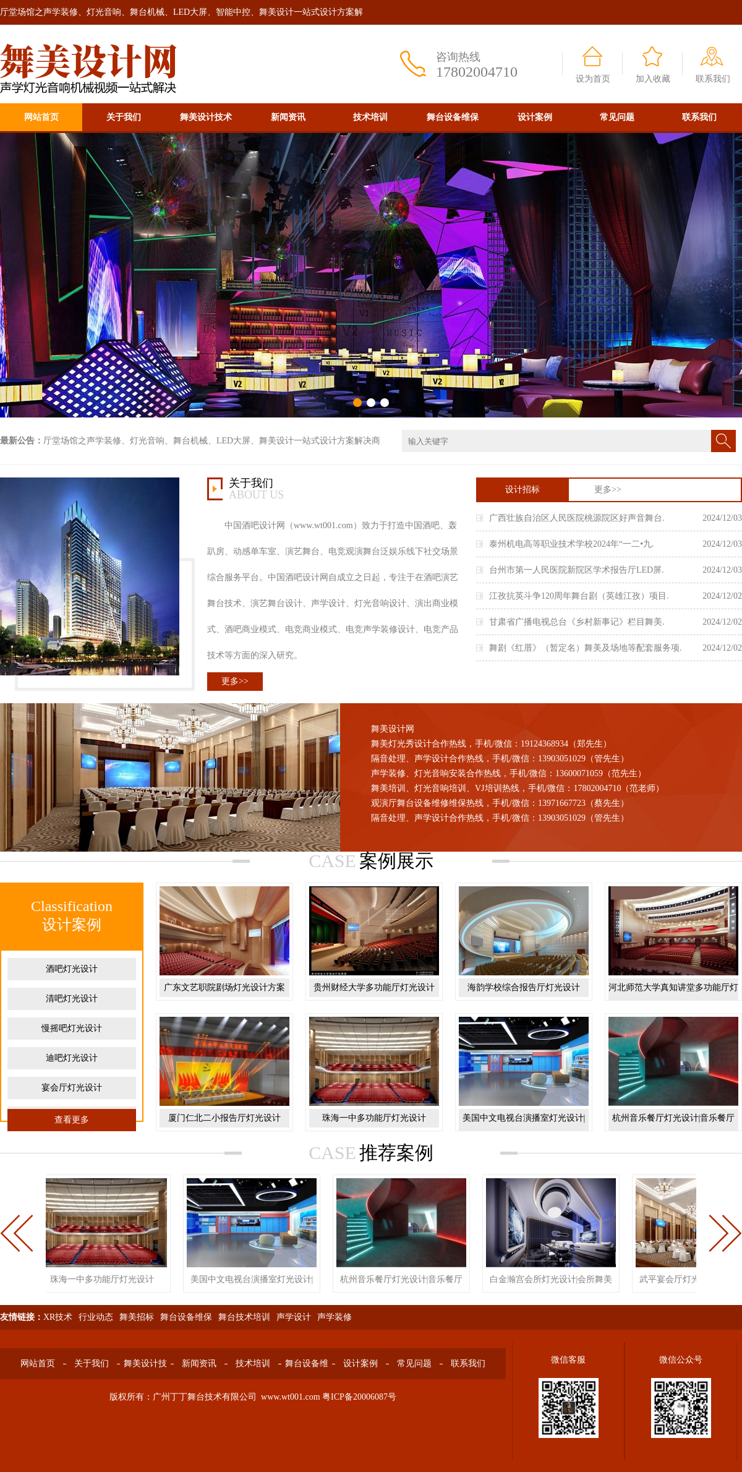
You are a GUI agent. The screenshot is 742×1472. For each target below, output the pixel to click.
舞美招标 (136, 1317)
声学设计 (293, 1317)
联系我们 (713, 78)
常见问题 (617, 117)
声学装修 (334, 1317)
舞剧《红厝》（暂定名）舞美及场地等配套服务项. (585, 648)
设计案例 (535, 117)
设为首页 (593, 78)
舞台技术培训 (244, 1317)
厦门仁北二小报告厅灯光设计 (224, 1118)
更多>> (235, 681)
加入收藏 (653, 78)
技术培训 (370, 117)
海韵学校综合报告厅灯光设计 (523, 987)
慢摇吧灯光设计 (71, 1028)
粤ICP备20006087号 (359, 1396)
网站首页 (41, 117)
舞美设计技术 (206, 117)
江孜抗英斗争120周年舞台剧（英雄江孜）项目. (579, 596)
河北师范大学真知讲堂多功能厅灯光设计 (673, 997)
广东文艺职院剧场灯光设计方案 (224, 987)
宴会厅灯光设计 (71, 1087)
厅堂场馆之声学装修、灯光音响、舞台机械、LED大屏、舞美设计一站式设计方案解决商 (211, 440)
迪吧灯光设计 (72, 1058)
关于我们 (123, 117)
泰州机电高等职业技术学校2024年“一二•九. (571, 544)
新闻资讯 (288, 117)
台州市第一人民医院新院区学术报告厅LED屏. (576, 570)
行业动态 (96, 1317)
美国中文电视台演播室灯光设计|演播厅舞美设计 (524, 1127)
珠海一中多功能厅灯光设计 (374, 1118)
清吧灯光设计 (72, 998)
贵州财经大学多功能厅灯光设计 (374, 987)
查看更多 (71, 1119)
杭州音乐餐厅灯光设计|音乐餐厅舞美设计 (673, 1127)
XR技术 (57, 1317)
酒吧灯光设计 (72, 968)
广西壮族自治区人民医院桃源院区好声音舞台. (577, 518)
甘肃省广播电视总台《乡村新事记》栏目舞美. (577, 622)
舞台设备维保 (453, 117)
